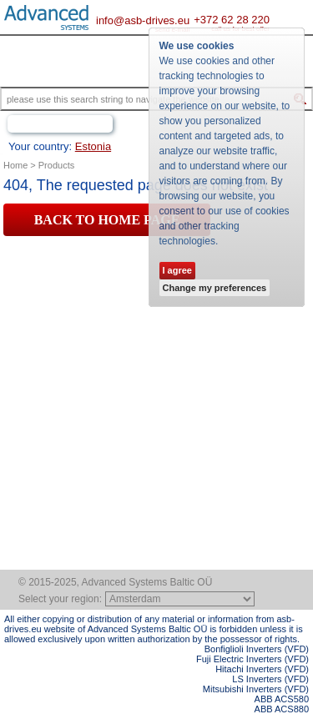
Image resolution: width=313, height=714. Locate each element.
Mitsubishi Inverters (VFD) (256, 689)
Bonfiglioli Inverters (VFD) (256, 649)
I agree (177, 270)
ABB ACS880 (282, 709)
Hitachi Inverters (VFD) (262, 669)
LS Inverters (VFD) (270, 679)
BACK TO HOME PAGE (107, 220)
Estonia (93, 146)
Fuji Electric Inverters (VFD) (252, 659)
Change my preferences (215, 288)
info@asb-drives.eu (142, 20)
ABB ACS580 (282, 699)
